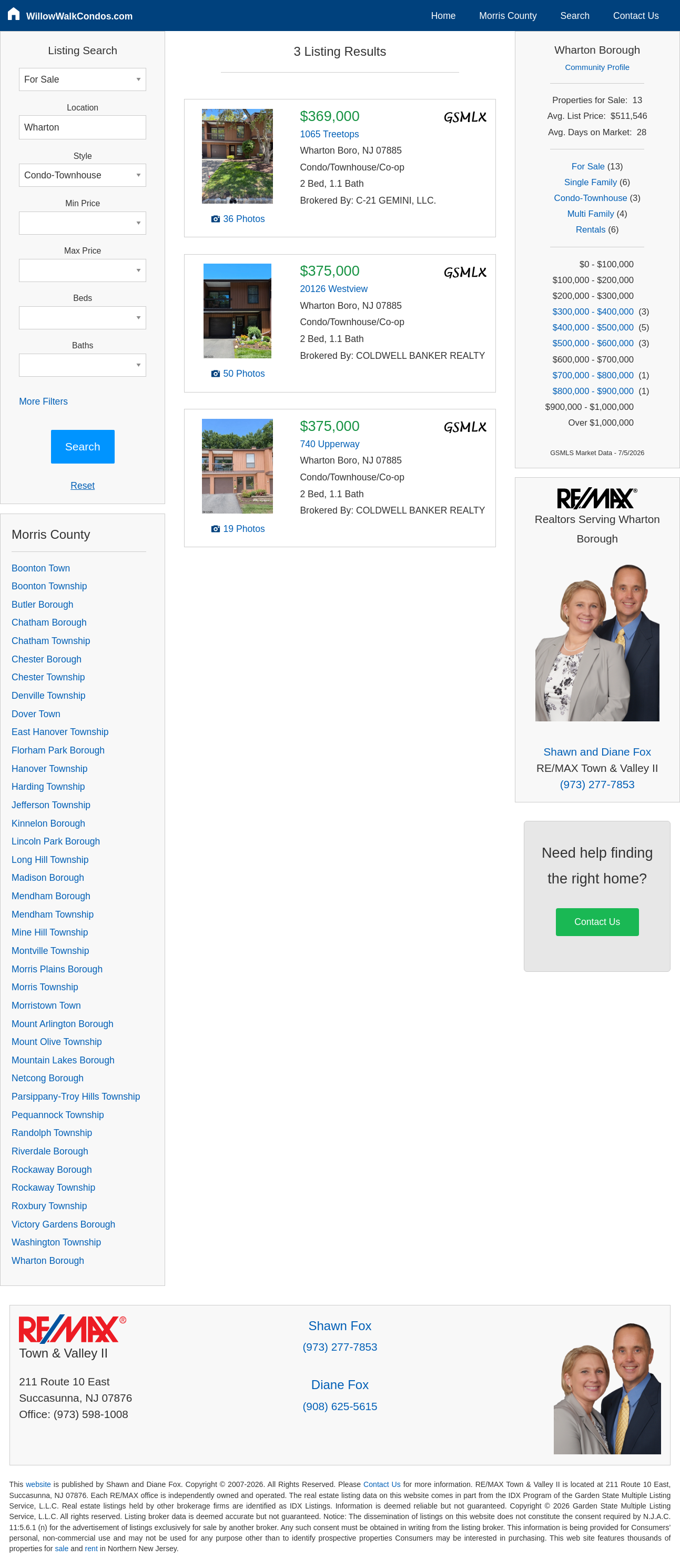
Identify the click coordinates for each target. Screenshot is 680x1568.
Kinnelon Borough (48, 823)
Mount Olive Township (57, 1042)
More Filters (43, 401)
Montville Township (50, 951)
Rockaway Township (53, 1187)
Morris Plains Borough (57, 969)
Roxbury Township (49, 1206)
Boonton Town (41, 568)
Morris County (508, 16)
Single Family (590, 182)
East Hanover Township (60, 732)
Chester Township (48, 677)
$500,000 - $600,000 (593, 343)
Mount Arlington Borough (63, 1024)
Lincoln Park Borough (56, 841)
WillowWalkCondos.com (79, 16)
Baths (82, 345)
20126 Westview (334, 289)
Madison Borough (48, 877)
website (38, 1484)
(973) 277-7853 (597, 784)
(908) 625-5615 (339, 1406)
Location (82, 107)
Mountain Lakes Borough (63, 1060)
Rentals (591, 230)
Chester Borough (47, 659)
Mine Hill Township (50, 932)
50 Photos (244, 373)
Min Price (82, 203)
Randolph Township (52, 1133)
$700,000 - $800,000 (593, 375)
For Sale (588, 167)
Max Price (82, 250)
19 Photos (244, 529)
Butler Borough (42, 604)
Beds (82, 298)
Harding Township (48, 786)
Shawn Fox (339, 1326)
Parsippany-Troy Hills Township (76, 1096)
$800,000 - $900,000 (593, 391)
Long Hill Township (50, 860)
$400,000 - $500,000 (593, 328)
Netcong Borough (48, 1078)
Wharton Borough (48, 1260)
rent (91, 1548)
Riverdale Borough (50, 1151)
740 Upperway (329, 444)
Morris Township (45, 987)
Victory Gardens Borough (63, 1224)
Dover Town (36, 714)
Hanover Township (49, 768)
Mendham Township (53, 914)
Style (83, 156)
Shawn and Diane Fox (597, 752)
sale (61, 1548)
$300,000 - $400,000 (593, 312)
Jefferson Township (51, 805)
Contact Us (636, 16)
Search (575, 16)
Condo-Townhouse (590, 198)
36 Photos (244, 219)
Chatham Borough (49, 622)
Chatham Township (51, 641)
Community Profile (597, 67)
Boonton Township (49, 586)
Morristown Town (46, 1005)
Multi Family (590, 214)
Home (443, 16)
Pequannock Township (58, 1115)
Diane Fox (340, 1385)
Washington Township (56, 1242)
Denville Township (49, 695)
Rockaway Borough (52, 1169)
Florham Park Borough (58, 750)
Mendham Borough (51, 896)
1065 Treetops (329, 134)
